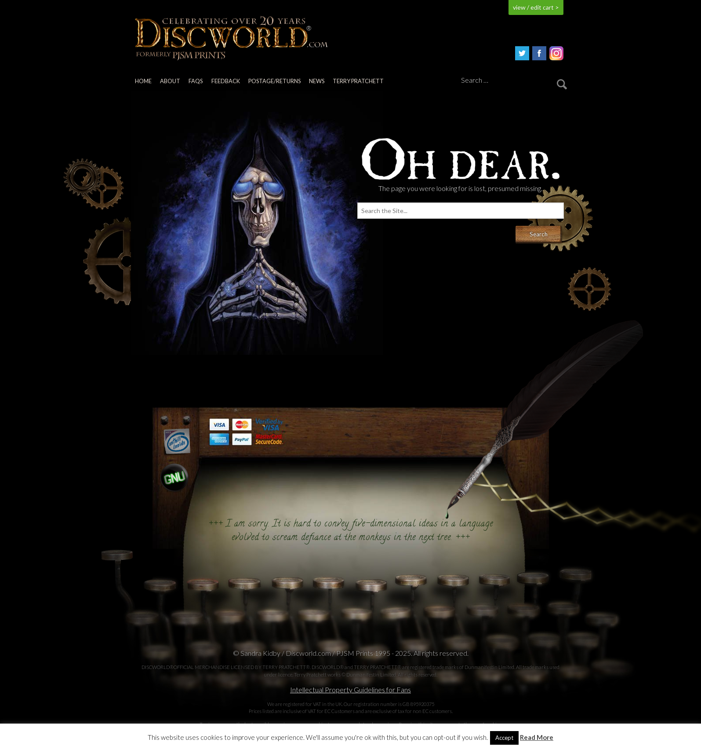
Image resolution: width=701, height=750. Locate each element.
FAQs (196, 81)
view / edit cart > (536, 7)
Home (143, 81)
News (316, 81)
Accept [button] (504, 737)
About (170, 81)
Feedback (225, 81)
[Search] (512, 80)
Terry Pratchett (358, 81)
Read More (536, 737)
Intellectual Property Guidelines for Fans (350, 689)
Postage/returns (274, 81)
